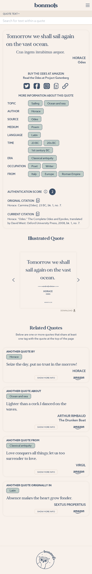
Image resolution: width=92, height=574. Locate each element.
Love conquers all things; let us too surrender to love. (35, 455)
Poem (35, 127)
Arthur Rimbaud (71, 416)
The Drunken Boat (72, 420)
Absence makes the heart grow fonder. (39, 498)
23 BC (35, 143)
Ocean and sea (56, 103)
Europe (49, 174)
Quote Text (10, 13)
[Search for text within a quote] (46, 20)
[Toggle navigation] (87, 5)
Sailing (35, 103)
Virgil (81, 465)
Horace (79, 58)
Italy (34, 174)
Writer (49, 166)
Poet (34, 166)
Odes (82, 62)
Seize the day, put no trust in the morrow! (41, 364)
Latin (34, 135)
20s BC (51, 143)
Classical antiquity (42, 158)
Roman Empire (71, 174)
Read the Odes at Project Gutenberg (46, 78)
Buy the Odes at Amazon (46, 73)
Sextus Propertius (70, 505)
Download (68, 310)
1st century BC (40, 150)
